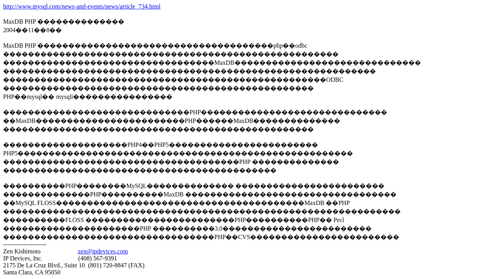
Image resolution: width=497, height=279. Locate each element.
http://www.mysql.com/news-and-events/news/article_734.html (82, 6)
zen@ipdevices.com (103, 251)
